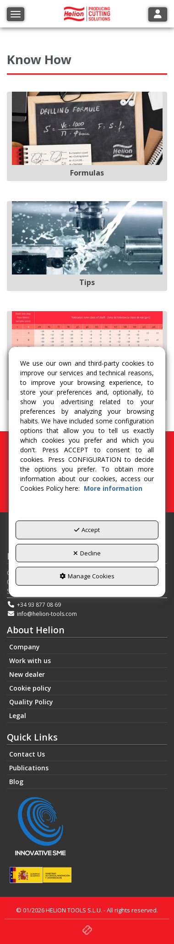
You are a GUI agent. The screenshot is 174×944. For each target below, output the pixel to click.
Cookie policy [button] (30, 688)
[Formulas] (87, 136)
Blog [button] (16, 781)
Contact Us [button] (27, 754)
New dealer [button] (27, 674)
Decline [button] (87, 553)
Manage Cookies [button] (87, 576)
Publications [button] (29, 767)
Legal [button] (17, 715)
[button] (87, 929)
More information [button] (113, 488)
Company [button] (24, 646)
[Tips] (87, 246)
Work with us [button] (30, 660)
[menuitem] (87, 647)
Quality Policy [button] (31, 701)
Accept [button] (87, 530)
